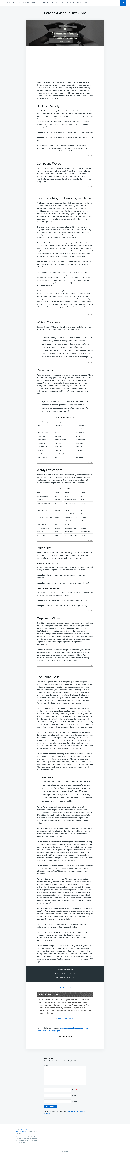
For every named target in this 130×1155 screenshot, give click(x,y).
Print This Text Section (66, 1018)
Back (59, 988)
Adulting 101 (70, 2)
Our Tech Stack (82, 2)
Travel (61, 2)
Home (9, 2)
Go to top (90, 156)
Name (74, 1090)
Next (71, 988)
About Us (54, 2)
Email (74, 1095)
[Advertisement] (65, 64)
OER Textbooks (43, 2)
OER (26, 1129)
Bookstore (17, 2)
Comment (47, 1065)
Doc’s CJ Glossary (29, 2)
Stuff (22, 1129)
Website (74, 1101)
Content (65, 988)
